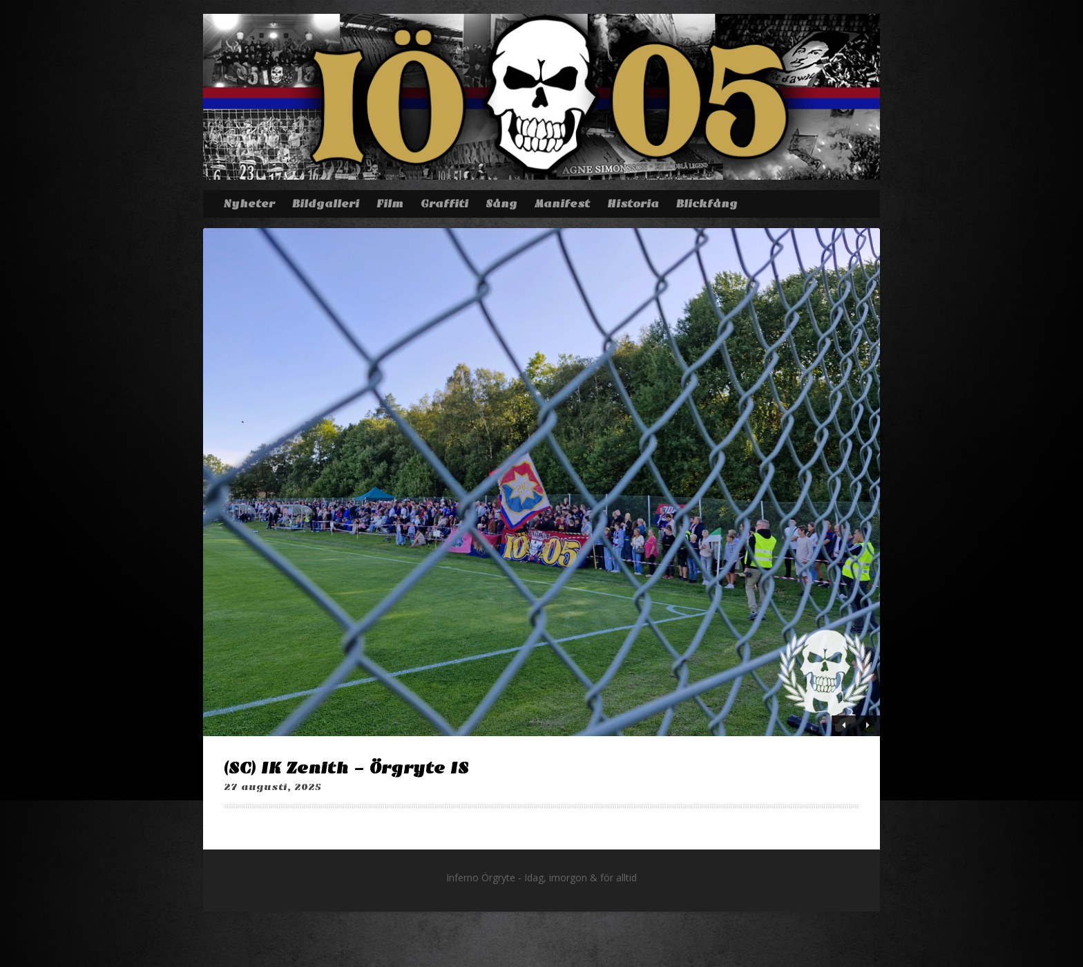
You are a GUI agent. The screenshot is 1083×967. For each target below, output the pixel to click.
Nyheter (249, 204)
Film (389, 204)
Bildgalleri (325, 204)
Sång (501, 204)
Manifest (562, 204)
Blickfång (707, 204)
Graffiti (444, 204)
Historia (633, 204)
